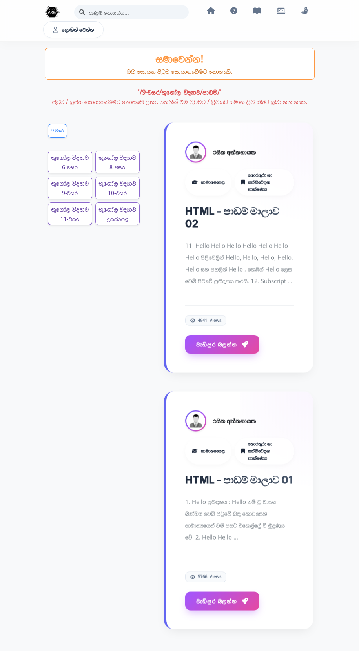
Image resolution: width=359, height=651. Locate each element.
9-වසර (57, 130)
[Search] (131, 12)
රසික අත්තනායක (234, 154)
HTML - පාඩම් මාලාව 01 (239, 482)
